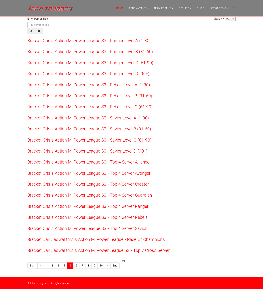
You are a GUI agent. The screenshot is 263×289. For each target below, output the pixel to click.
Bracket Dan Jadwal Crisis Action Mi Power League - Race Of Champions (96, 239)
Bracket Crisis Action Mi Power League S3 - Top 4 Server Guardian (89, 195)
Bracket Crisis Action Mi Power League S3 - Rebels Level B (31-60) (89, 95)
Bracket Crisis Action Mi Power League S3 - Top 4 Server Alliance (88, 162)
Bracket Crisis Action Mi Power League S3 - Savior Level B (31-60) (89, 129)
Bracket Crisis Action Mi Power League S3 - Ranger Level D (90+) (88, 73)
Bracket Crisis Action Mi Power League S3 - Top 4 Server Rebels (87, 217)
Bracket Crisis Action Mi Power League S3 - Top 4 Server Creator (88, 184)
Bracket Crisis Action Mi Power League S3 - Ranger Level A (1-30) (89, 40)
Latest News (218, 8)
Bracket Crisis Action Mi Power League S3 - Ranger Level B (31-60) (90, 51)
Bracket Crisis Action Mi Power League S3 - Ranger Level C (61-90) (90, 62)
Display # (219, 18)
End (115, 265)
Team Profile (162, 8)
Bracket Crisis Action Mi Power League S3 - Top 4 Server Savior (87, 228)
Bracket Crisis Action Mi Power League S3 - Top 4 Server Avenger (88, 173)
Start (32, 265)
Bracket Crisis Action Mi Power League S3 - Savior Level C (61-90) (89, 140)
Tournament (137, 8)
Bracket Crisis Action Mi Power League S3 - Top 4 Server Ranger (87, 206)
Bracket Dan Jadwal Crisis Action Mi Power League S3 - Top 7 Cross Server (98, 250)
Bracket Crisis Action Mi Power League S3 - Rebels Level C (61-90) (90, 106)
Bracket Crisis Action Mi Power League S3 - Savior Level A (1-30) (88, 118)
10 (101, 265)
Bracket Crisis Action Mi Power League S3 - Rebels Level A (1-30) (88, 84)
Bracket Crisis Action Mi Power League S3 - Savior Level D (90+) (87, 151)
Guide (200, 8)
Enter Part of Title (37, 18)
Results (184, 8)
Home (119, 8)
